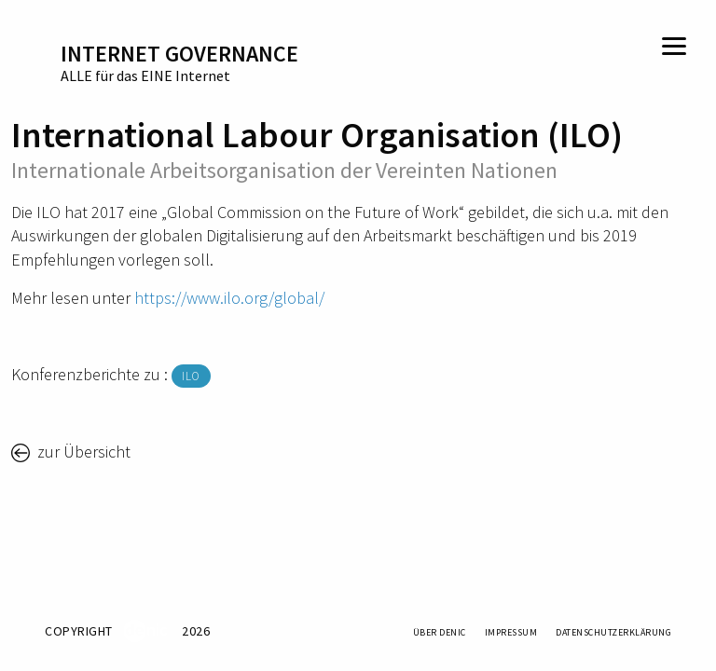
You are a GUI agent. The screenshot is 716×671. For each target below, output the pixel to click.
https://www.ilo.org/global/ (229, 297)
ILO (191, 376)
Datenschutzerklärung (613, 632)
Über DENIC (439, 632)
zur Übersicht (82, 451)
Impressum (511, 632)
